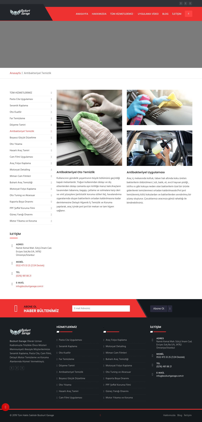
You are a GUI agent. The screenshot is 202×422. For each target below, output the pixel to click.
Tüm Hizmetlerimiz (122, 14)
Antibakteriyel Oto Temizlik (76, 172)
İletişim (176, 14)
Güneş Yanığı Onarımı (21, 215)
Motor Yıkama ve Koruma (23, 221)
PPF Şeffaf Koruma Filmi (22, 208)
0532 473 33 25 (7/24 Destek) (30, 266)
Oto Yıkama (16, 144)
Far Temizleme (17, 118)
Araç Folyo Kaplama (20, 163)
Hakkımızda (99, 14)
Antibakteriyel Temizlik (22, 131)
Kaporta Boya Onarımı (21, 202)
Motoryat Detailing (20, 170)
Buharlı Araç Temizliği (21, 183)
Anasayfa (82, 14)
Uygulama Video (148, 14)
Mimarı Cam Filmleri (20, 176)
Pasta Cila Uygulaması (21, 99)
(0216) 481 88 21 (23, 276)
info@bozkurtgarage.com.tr (29, 286)
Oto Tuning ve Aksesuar (22, 195)
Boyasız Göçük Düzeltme (23, 138)
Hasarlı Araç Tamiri (19, 151)
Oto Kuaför (16, 112)
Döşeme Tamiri (18, 125)
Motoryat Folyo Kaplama (23, 189)
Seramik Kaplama (19, 106)
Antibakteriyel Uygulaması (146, 172)
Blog (165, 14)
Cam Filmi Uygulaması (21, 157)
